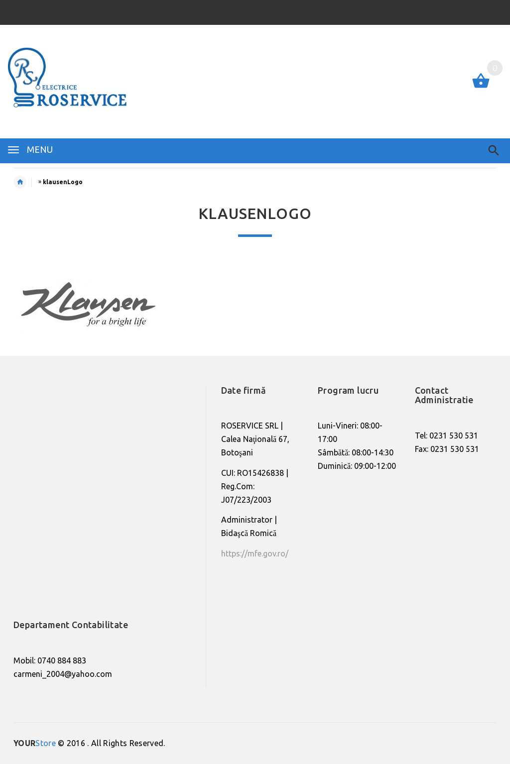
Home (25, 182)
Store (34, 743)
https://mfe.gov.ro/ (254, 553)
